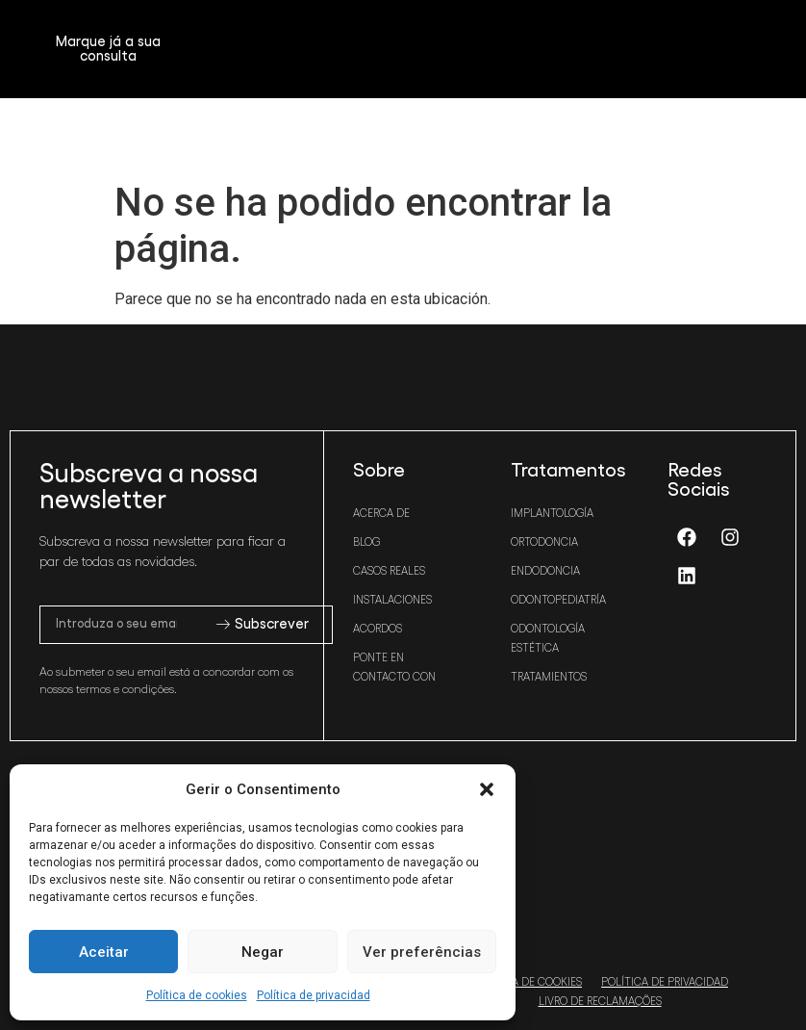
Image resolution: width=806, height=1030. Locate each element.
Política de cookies (196, 995)
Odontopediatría (558, 599)
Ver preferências (422, 952)
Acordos (377, 628)
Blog (366, 542)
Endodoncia (545, 571)
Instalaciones (392, 599)
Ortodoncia (544, 542)
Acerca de (381, 513)
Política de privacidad (313, 995)
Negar (262, 952)
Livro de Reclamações (600, 1001)
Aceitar (104, 952)
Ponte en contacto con (394, 667)
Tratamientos (549, 676)
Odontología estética (548, 638)
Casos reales (389, 571)
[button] (486, 789)
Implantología (552, 513)
